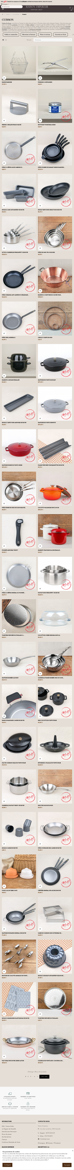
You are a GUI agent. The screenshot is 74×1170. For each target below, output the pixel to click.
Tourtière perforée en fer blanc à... (13, 635)
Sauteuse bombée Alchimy (10, 678)
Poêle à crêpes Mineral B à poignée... (13, 593)
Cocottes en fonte (60, 34)
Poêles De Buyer (6, 23)
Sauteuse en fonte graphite (47, 422)
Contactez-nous (45, 1139)
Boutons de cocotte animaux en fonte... (15, 975)
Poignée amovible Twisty (10, 550)
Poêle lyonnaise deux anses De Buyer (49, 848)
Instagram (42, 1143)
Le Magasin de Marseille (9, 1129)
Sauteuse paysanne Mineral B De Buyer (14, 933)
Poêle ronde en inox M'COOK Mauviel (13, 507)
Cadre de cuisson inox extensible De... (50, 933)
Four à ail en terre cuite (9, 890)
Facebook (57, 1143)
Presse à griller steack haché (11, 125)
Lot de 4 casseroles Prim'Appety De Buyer (15, 252)
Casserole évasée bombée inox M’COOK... (51, 678)
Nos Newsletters (6, 1137)
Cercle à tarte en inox (45, 337)
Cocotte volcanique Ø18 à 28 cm (48, 507)
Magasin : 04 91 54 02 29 (47, 1133)
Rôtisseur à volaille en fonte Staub (49, 763)
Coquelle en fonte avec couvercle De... (51, 1060)
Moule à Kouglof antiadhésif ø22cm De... (51, 975)
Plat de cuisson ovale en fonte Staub (14, 763)
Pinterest (50, 1143)
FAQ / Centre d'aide (8, 1126)
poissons (14, 25)
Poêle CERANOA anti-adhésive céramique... (15, 295)
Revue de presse (7, 1134)
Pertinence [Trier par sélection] (53, 40)
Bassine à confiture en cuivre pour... (50, 295)
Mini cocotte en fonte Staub (47, 720)
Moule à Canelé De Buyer (10, 848)
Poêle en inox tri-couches (46, 252)
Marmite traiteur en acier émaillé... (49, 550)
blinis (28, 25)
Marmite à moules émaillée (10, 380)
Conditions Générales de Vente (11, 1142)
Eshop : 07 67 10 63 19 (46, 1136)
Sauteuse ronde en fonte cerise (12, 465)
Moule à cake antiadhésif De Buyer (13, 210)
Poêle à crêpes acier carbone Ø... (12, 167)
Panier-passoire (7, 82)
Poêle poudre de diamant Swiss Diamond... (51, 167)
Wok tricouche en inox (45, 805)
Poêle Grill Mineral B (8, 337)
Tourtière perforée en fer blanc (48, 1018)
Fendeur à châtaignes (45, 82)
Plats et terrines (45, 34)
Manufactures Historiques (9, 1131)
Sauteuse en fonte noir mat (47, 380)
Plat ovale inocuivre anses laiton (13, 1060)
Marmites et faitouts (28, 34)
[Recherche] (12, 6)
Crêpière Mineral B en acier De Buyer (49, 890)
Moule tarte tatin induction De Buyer (50, 210)
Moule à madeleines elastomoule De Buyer (15, 1018)
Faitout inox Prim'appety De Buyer (48, 593)
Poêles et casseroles (11, 34)
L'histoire (4, 1139)
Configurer (7, 1165)
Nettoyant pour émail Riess (46, 125)
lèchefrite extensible (35, 29)
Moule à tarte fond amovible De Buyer (14, 422)
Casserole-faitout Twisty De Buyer (13, 805)
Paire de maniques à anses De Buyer (13, 720)
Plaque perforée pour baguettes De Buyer (51, 465)
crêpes (32, 25)
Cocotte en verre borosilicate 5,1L (49, 635)
